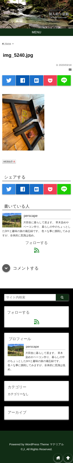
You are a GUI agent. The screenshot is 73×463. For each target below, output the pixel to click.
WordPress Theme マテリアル (44, 444)
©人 (23, 449)
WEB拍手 (9, 161)
